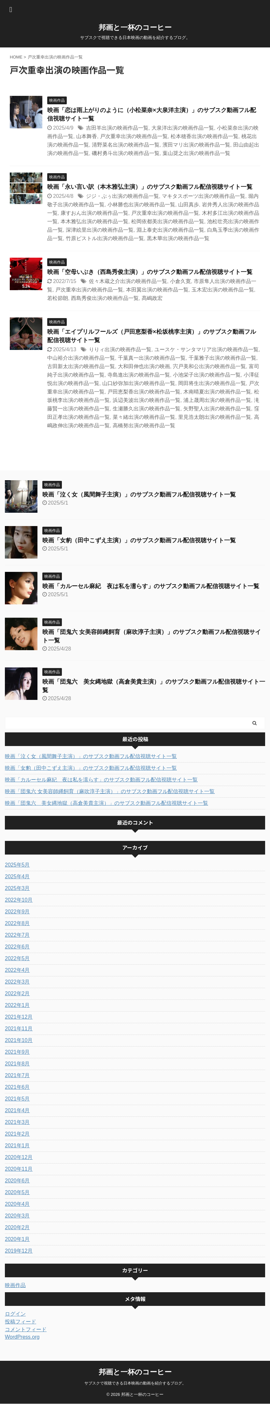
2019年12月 (19, 1251)
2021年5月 (17, 1098)
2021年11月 (19, 1028)
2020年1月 (17, 1239)
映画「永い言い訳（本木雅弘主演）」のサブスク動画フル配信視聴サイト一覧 (149, 187)
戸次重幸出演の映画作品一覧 (134, 136)
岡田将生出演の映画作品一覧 (212, 383)
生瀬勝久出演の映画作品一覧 (146, 408)
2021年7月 (17, 1075)
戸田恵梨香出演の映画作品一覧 (143, 391)
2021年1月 (17, 1145)
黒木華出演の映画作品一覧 (178, 238)
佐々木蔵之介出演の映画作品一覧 (128, 281)
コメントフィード (26, 1329)
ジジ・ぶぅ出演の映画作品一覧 (122, 196)
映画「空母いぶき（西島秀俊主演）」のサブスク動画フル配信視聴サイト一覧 (149, 272)
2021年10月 (19, 1040)
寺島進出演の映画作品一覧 (138, 375)
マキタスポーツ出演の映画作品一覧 (203, 196)
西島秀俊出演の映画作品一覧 (105, 298)
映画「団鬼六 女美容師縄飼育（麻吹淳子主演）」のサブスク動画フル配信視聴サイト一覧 (110, 791)
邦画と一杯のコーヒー (135, 27)
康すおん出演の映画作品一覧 (94, 213)
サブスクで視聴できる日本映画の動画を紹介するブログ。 (135, 1383)
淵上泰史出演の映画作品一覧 (170, 230)
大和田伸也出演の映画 (144, 366)
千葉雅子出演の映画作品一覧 (222, 358)
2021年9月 (17, 1052)
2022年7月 (17, 935)
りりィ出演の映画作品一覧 (120, 349)
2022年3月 (17, 982)
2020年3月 (17, 1215)
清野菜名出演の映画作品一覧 (126, 145)
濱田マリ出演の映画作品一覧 (196, 145)
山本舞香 (86, 136)
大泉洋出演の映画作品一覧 (182, 128)
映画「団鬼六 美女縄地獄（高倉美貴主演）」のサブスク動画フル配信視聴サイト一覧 (106, 803)
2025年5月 (17, 865)
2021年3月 (17, 1122)
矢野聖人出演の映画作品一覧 (217, 408)
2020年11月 (19, 1169)
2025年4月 (17, 876)
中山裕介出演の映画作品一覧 (81, 358)
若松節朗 (57, 298)
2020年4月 (17, 1204)
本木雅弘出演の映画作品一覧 (94, 221)
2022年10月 (19, 900)
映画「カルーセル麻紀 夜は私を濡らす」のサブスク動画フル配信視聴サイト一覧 (150, 586)
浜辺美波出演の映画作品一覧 (146, 400)
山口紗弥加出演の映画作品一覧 (138, 383)
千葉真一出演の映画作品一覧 (152, 358)
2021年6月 (17, 1087)
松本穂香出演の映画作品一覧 (204, 136)
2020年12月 (19, 1157)
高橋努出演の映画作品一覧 (144, 425)
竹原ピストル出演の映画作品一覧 (105, 238)
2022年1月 (17, 1005)
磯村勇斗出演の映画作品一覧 (126, 153)
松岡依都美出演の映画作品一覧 (167, 221)
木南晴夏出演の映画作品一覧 (217, 391)
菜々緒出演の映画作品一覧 (144, 417)
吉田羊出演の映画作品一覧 (117, 128)
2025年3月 (17, 888)
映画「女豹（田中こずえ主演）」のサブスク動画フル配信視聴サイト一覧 (139, 540)
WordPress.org (22, 1337)
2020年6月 (17, 1180)
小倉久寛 (180, 281)
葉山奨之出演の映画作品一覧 (196, 153)
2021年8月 (17, 1063)
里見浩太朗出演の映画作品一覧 (214, 417)
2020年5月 (17, 1192)
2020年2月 (17, 1227)
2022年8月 (17, 923)
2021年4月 (17, 1110)
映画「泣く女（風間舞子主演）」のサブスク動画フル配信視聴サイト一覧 (139, 494)
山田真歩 (188, 204)
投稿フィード (20, 1321)
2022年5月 (17, 958)
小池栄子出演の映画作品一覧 (207, 375)
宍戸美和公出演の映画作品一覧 (209, 366)
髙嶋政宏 (152, 298)
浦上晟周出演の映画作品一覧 (217, 400)
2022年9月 (17, 911)
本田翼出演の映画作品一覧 (157, 289)
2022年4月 (17, 970)
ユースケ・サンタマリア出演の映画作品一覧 (206, 349)
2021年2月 (17, 1134)
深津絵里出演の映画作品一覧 (100, 230)
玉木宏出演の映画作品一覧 (223, 289)
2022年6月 (17, 946)
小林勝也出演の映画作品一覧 (141, 204)
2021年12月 (19, 1017)
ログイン (15, 1314)
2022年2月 (17, 993)
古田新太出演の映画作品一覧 (81, 366)
